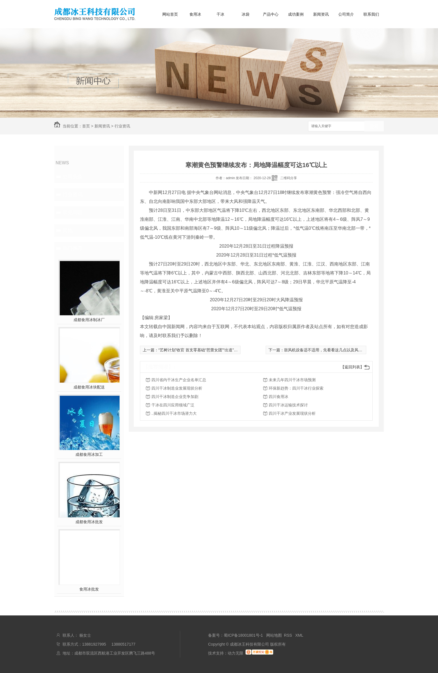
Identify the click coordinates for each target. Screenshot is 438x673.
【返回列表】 (352, 367)
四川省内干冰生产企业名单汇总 (178, 380)
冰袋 (245, 14)
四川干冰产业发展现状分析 (292, 413)
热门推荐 (73, 248)
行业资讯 (122, 126)
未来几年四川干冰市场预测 (292, 380)
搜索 (374, 126)
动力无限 (235, 653)
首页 (86, 126)
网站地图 (274, 635)
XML (299, 635)
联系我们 (371, 14)
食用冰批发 (89, 589)
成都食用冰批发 (89, 522)
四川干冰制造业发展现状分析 (176, 388)
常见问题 (73, 212)
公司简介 (346, 14)
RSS (288, 635)
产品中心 (270, 14)
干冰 (220, 14)
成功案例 (296, 14)
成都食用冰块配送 (89, 387)
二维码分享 (288, 178)
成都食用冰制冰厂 (89, 319)
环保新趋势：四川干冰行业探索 (296, 388)
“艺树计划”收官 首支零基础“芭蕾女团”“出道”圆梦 (200, 350)
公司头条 (73, 176)
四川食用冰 (278, 396)
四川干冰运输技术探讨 (288, 405)
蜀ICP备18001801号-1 (243, 635)
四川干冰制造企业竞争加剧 (174, 396)
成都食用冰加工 (89, 454)
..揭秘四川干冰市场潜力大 (174, 413)
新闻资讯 (321, 14)
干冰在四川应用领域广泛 (172, 405)
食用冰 (195, 14)
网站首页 (170, 14)
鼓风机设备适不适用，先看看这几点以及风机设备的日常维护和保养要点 (346, 350)
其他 (68, 230)
